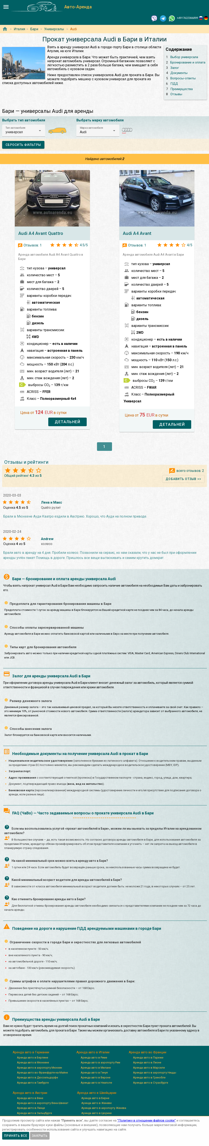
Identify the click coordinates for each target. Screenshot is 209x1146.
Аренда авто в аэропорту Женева (103, 1108)
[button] (23, 131)
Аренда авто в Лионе (147, 1062)
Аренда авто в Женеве (96, 1103)
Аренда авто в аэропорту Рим (100, 1062)
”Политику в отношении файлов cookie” (146, 1120)
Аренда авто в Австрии (30, 1093)
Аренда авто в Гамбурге (33, 1082)
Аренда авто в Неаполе (96, 1082)
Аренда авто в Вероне (95, 1077)
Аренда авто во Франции (147, 1052)
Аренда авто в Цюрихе (96, 1113)
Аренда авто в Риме (94, 1057)
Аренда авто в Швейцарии (96, 1093)
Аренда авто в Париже (148, 1057)
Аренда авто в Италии (92, 1052)
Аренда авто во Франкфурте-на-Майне (42, 1072)
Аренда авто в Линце (31, 1108)
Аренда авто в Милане (96, 1067)
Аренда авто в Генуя (94, 1072)
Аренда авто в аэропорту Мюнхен (39, 1067)
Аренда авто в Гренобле (149, 1077)
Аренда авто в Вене (30, 1098)
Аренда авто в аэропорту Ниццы (154, 1072)
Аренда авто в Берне (95, 1098)
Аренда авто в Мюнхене (33, 1062)
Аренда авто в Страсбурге (150, 1082)
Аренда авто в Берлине (32, 1057)
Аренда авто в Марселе (149, 1067)
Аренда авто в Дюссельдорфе (37, 1077)
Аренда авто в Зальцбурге (34, 1113)
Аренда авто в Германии (31, 1052)
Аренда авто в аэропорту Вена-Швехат (42, 1103)
